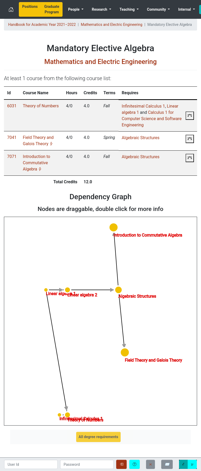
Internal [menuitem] (185, 9)
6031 (11, 105)
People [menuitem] (74, 9)
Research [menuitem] (100, 9)
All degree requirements (98, 437)
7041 (11, 137)
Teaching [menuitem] (128, 9)
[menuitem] (30, 9)
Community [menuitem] (157, 9)
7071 (11, 156)
